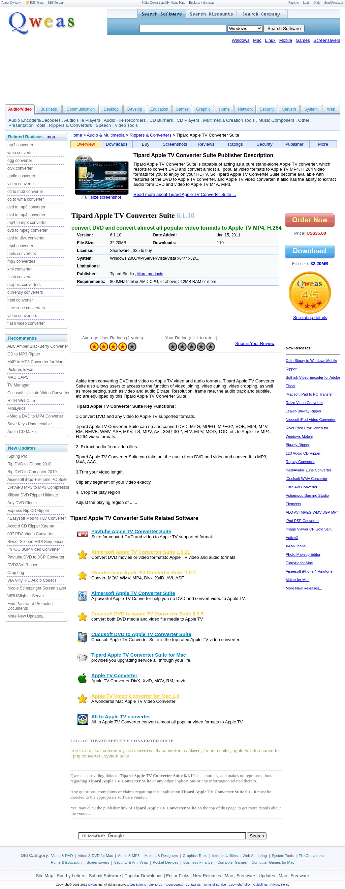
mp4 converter (20, 245)
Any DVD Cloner (22, 502)
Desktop (111, 109)
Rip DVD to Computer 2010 (32, 471)
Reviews (206, 144)
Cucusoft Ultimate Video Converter (38, 393)
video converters (22, 315)
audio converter (21, 176)
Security (267, 109)
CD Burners (161, 120)
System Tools (283, 856)
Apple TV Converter (114, 675)
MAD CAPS (18, 377)
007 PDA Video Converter (30, 534)
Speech (103, 125)
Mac (257, 40)
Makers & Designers (161, 856)
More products (150, 273)
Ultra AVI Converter (301, 487)
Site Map (44, 875)
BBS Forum (55, 2)
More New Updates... (26, 616)
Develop (134, 109)
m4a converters (138, 750)
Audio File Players (82, 120)
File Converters (311, 856)
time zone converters (26, 308)
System (311, 109)
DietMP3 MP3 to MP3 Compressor (38, 487)
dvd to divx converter (26, 238)
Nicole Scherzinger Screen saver (36, 588)
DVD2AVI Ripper (22, 565)
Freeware (246, 875)
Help (317, 2)
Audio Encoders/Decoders (34, 120)
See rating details (310, 317)
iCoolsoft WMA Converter (306, 479)
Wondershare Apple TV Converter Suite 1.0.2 (143, 572)
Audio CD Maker (22, 431)
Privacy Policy (279, 884)
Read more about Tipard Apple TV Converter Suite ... (184, 194)
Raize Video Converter (304, 403)
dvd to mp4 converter (26, 214)
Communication (81, 109)
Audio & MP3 (128, 856)
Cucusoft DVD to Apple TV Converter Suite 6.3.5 (147, 613)
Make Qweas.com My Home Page (163, 2)
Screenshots (175, 144)
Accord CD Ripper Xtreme (30, 526)
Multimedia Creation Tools (229, 120)
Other (303, 120)
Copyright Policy (240, 884)
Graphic (203, 109)
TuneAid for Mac (299, 563)
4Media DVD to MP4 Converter (35, 416)
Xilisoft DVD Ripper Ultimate (32, 495)
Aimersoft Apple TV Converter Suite (133, 593)
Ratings (235, 144)
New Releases (207, 875)
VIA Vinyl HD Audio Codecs (32, 580)
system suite (116, 755)
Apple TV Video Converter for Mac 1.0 (135, 696)
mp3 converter (20, 145)
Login (306, 2)
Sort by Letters (71, 875)
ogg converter (19, 160)
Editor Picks (177, 875)
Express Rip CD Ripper (28, 510)
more (51, 136)
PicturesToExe (20, 369)
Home (224, 109)
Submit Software (105, 875)
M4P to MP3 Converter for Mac (35, 362)
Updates (267, 875)
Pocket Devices (166, 862)
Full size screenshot (102, 197)
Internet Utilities (225, 856)
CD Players (188, 120)
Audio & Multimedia (106, 135)
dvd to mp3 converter (26, 207)
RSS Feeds (35, 2)
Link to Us (155, 884)
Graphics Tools (195, 856)
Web (331, 109)
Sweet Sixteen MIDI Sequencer (35, 541)
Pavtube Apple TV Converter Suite (131, 531)
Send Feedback (334, 2)
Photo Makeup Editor (303, 554)
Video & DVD (62, 856)
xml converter (19, 269)
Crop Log (15, 572)
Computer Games (232, 862)
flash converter (20, 277)
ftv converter (168, 750)
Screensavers (327, 40)
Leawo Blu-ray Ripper (303, 411)
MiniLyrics (16, 408)
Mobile (285, 40)
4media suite (216, 750)
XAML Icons (296, 546)
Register (293, 2)
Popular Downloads (144, 875)
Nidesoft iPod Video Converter (311, 420)
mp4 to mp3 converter (27, 222)
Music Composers (276, 120)
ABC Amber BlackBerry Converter (37, 346)
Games (303, 40)
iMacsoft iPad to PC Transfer (309, 394)
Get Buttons (138, 884)
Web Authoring (255, 856)
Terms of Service (214, 884)
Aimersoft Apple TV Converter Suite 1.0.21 (140, 552)
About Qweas (11, 2)
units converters (21, 253)
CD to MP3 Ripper (23, 354)
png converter (86, 755)
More (323, 144)
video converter (21, 183)
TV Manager (18, 385)
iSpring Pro (17, 456)
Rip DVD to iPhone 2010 (29, 464)
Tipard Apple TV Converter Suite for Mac (138, 655)
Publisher (294, 144)
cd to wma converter (25, 199)
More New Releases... (304, 588)
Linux (270, 40)
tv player (192, 750)
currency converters (25, 292)
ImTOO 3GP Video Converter (33, 549)
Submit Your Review (254, 343)
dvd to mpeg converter (27, 230)
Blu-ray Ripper (297, 445)
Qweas (92, 884)
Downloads (116, 144)
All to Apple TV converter (120, 716)
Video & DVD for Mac (95, 856)
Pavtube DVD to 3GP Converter (35, 557)
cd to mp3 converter (25, 191)
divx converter (20, 168)
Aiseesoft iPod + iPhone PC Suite (37, 479)
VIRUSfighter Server (25, 596)
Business (48, 109)
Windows (241, 40)
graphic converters (24, 284)
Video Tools (126, 125)
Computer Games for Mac (273, 862)
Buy (145, 144)
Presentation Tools (26, 125)
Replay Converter (300, 462)
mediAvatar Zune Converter (308, 470)
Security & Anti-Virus (131, 862)
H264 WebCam (21, 400)
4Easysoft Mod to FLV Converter (36, 518)
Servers (289, 109)
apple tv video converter (256, 750)
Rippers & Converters (70, 125)
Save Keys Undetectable (29, 424)
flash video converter (26, 323)
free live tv (80, 750)
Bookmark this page (201, 2)
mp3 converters (21, 261)
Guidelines (260, 884)
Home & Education (66, 862)
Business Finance (198, 862)
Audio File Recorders (125, 120)
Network (245, 109)
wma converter (20, 152)
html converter (20, 300)
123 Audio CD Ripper (303, 453)
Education (159, 109)
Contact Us (193, 884)
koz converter (108, 750)
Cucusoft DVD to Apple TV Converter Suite (141, 634)
